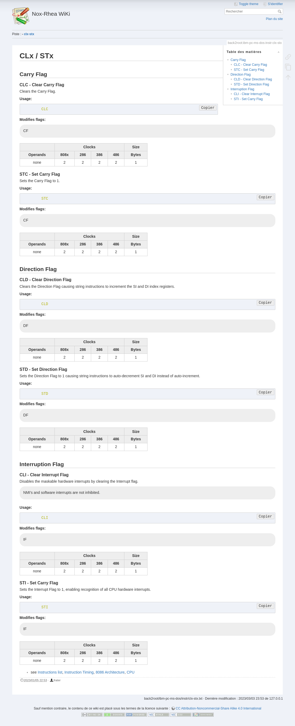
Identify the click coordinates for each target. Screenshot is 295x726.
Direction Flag (240, 74)
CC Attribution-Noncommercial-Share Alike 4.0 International (218, 708)
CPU (131, 672)
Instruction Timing (79, 672)
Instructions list (50, 672)
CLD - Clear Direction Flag (253, 79)
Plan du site (274, 19)
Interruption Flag (242, 89)
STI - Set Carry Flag (248, 99)
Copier (207, 108)
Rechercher (280, 11)
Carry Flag (238, 60)
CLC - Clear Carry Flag (250, 65)
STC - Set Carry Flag (249, 70)
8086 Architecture (110, 672)
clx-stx (29, 34)
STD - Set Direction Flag (251, 84)
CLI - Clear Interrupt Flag (252, 94)
